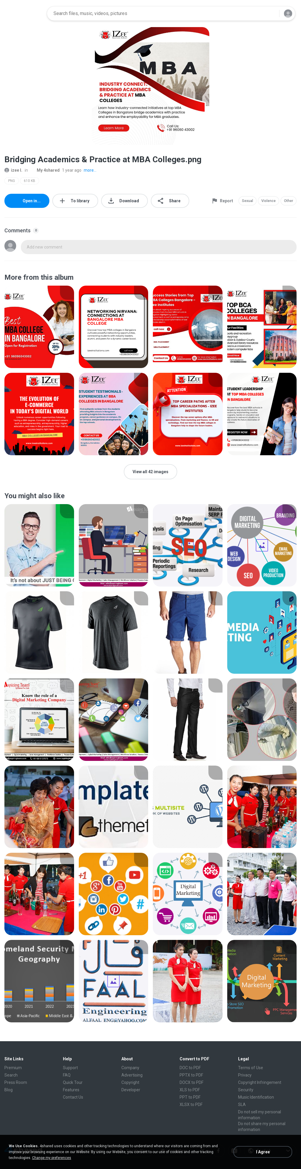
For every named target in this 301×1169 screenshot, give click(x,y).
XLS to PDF (190, 1089)
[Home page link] (24, 13)
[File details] (39, 327)
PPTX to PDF (191, 1075)
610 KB (29, 181)
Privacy (245, 1075)
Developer (130, 1089)
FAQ (67, 1075)
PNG (11, 181)
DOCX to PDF (191, 1082)
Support (70, 1067)
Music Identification (256, 1097)
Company (130, 1067)
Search (11, 1075)
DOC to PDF (190, 1067)
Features (71, 1089)
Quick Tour (73, 1082)
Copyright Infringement (259, 1082)
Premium (13, 1067)
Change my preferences (51, 1158)
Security (245, 1089)
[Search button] (271, 13)
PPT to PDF (190, 1097)
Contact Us (73, 1097)
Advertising (132, 1075)
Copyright (130, 1082)
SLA (242, 1104)
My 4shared (45, 170)
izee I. (13, 170)
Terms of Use (250, 1067)
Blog (8, 1089)
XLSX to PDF (191, 1104)
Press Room (15, 1082)
